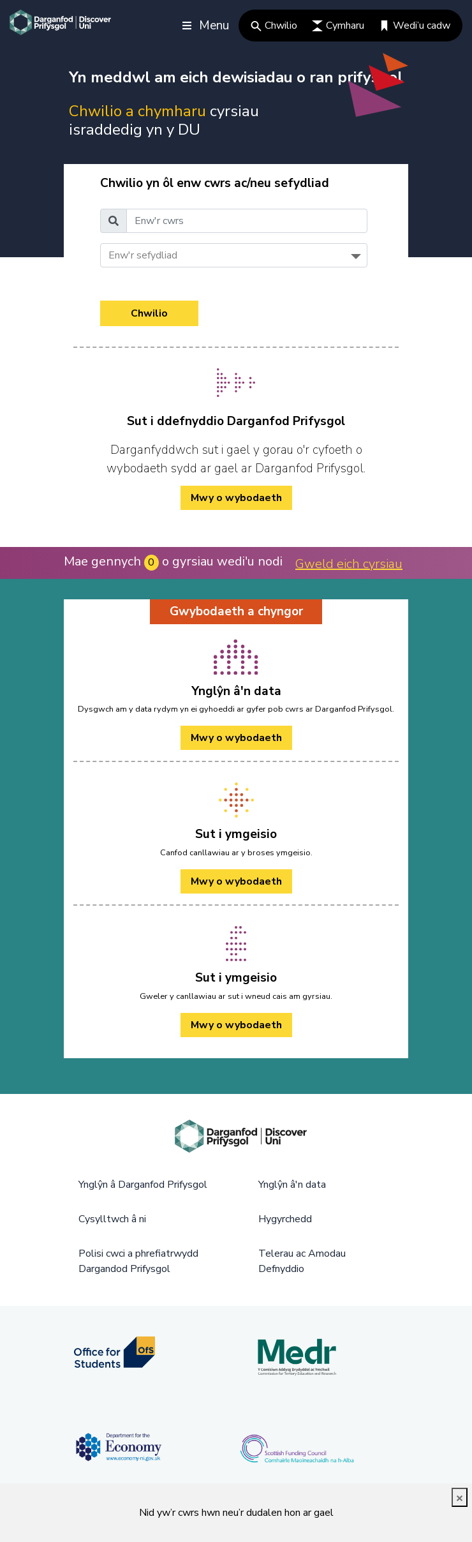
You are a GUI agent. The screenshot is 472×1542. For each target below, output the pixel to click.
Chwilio (274, 26)
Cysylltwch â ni (112, 1219)
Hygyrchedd (285, 1219)
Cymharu (338, 26)
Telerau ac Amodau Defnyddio (302, 1261)
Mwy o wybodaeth (236, 738)
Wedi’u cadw (414, 26)
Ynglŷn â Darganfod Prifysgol (142, 1185)
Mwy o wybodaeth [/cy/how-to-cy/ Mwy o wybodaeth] (236, 498)
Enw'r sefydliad (142, 255)
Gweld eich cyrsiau (348, 564)
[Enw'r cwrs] (246, 221)
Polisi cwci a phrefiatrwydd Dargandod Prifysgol (138, 1261)
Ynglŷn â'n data (292, 1185)
